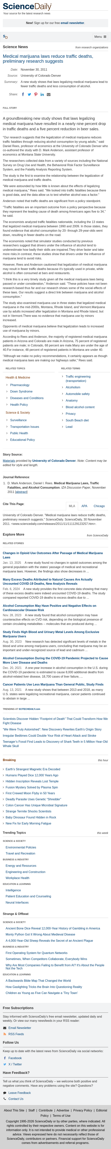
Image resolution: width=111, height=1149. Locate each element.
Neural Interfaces (17, 902)
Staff (31, 1110)
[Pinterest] (36, 94)
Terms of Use (61, 1115)
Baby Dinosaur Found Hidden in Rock (31, 817)
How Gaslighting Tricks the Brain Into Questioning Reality (44, 987)
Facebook (15, 1058)
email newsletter (72, 23)
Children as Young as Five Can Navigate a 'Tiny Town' (42, 993)
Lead (69, 426)
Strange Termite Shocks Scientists (28, 811)
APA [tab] (84, 506)
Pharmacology (19, 385)
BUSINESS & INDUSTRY (16, 859)
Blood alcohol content (80, 407)
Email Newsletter (19, 1027)
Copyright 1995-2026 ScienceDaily (29, 1121)
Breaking (9, 760)
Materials (9, 460)
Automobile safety (78, 394)
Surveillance (18, 420)
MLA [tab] (72, 506)
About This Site (14, 1110)
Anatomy (72, 400)
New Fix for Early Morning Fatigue (28, 823)
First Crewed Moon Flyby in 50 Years (30, 793)
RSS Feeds (16, 1034)
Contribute (46, 1110)
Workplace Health (17, 878)
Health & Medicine (18, 377)
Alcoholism (73, 387)
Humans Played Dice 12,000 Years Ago (32, 775)
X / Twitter (15, 1064)
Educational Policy (22, 439)
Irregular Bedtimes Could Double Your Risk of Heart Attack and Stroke (49, 735)
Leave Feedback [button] (19, 1092)
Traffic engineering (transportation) (78, 378)
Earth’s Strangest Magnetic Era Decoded (33, 769)
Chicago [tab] (99, 506)
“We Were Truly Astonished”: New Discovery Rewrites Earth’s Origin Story (52, 729)
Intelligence (13, 890)
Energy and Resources (21, 865)
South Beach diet (77, 420)
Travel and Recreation (20, 853)
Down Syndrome (21, 391)
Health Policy (19, 404)
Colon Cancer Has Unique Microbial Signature (36, 805)
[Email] (48, 94)
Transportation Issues (24, 426)
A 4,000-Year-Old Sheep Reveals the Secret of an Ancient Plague (49, 940)
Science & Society (18, 412)
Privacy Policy (82, 1110)
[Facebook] (23, 94)
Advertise (63, 1110)
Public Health (19, 433)
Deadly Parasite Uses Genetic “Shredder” (33, 799)
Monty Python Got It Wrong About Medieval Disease (40, 934)
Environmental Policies (21, 847)
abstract (21, 492)
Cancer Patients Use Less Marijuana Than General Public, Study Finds (53, 684)
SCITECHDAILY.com (29, 709)
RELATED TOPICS (15, 368)
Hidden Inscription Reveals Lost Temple (32, 781)
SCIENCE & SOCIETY (14, 841)
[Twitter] (29, 94)
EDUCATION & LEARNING (17, 884)
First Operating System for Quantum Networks (36, 953)
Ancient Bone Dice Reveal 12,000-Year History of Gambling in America (53, 928)
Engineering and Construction (25, 872)
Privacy (71, 413)
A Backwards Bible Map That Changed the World (38, 980)
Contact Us (15, 1098)
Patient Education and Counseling (28, 896)
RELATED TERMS (70, 368)
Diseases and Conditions (27, 398)
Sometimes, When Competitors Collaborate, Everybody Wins (46, 959)
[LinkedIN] (42, 94)
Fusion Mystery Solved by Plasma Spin (32, 787)
